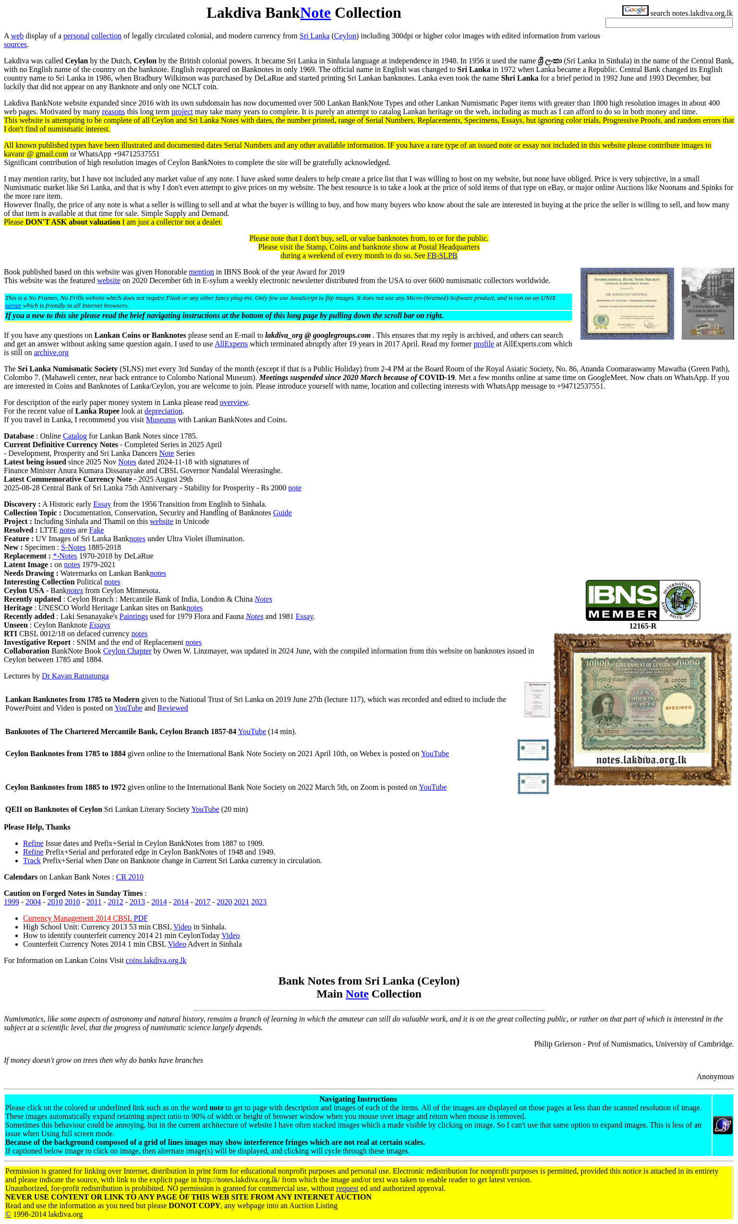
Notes (127, 462)
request (347, 1188)
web (17, 36)
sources (15, 44)
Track (32, 860)
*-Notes (65, 556)
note (295, 488)
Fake (96, 530)
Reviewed (172, 708)
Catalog (75, 436)
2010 (55, 902)
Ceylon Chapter (127, 651)
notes (68, 530)
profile (483, 344)
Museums (161, 420)
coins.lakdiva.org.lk (156, 960)
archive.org (51, 352)
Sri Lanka (315, 36)
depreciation (163, 411)
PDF (140, 918)
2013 (137, 902)
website (109, 280)
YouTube (128, 708)
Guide (282, 513)
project (182, 111)
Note (315, 12)
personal (76, 36)
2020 (224, 902)
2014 (159, 902)
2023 (258, 902)
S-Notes (73, 547)
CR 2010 (130, 877)
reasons (113, 111)
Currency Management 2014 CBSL (78, 918)
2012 (115, 902)
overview (234, 402)
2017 (202, 902)
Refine (33, 843)
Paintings (134, 616)
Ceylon (345, 36)
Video (182, 927)
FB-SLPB (442, 255)
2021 (241, 902)
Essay (102, 504)
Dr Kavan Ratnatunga (75, 676)
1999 (11, 902)
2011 (93, 902)
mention (201, 272)
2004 (33, 902)
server (13, 305)
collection (106, 36)
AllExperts (231, 344)
